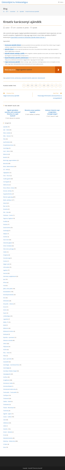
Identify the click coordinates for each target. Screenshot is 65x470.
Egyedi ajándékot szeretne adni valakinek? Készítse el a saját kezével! (13, 113)
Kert (4, 297)
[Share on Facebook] (28, 85)
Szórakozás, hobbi (7, 383)
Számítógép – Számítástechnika (11, 365)
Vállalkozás (6, 423)
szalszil (7, 28)
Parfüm (5, 349)
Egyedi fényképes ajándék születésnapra (16, 57)
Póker (4, 355)
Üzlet (4, 420)
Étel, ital (5, 206)
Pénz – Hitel (6, 352)
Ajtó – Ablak (6, 130)
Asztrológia (18, 78)
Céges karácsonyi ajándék (12, 62)
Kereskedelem (6, 291)
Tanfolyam (6, 395)
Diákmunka (6, 185)
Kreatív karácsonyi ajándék (32, 11)
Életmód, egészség (8, 197)
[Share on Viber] (40, 85)
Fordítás (5, 221)
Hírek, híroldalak (7, 246)
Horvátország (6, 258)
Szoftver (5, 377)
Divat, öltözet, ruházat (8, 188)
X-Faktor (5, 444)
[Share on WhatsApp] (60, 85)
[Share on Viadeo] (56, 85)
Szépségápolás (7, 374)
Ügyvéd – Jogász (7, 413)
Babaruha (5, 154)
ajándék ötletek (10, 78)
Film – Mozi (6, 212)
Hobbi (4, 252)
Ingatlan (5, 270)
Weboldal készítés (7, 438)
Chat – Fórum (6, 175)
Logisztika (5, 319)
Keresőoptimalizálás (8, 294)
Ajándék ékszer (9, 49)
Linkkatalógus (6, 316)
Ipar (4, 279)
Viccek (4, 435)
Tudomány (6, 410)
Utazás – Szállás (7, 416)
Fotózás (5, 224)
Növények (5, 334)
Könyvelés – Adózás (8, 304)
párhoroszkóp (41, 78)
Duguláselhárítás (7, 194)
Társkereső (6, 398)
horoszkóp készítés (26, 78)
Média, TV (5, 322)
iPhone (5, 282)
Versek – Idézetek (7, 432)
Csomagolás (6, 181)
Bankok (5, 157)
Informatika (6, 267)
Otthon (5, 343)
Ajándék (35, 28)
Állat (4, 139)
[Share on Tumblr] (52, 85)
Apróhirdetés (6, 142)
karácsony (34, 78)
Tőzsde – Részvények (8, 407)
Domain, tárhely (7, 191)
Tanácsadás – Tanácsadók (9, 392)
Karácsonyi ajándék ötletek (13, 45)
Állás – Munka (6, 136)
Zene (4, 447)
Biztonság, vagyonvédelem (10, 160)
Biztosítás (5, 163)
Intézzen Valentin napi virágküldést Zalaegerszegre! (52, 112)
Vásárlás (5, 429)
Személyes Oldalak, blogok (10, 371)
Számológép (6, 368)
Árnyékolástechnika (8, 145)
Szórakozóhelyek (7, 386)
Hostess (5, 261)
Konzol (5, 307)
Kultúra (5, 310)
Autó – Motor (6, 151)
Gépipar (5, 233)
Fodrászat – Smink (7, 215)
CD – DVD (5, 169)
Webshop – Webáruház (9, 441)
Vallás (4, 426)
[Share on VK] (44, 85)
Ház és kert (6, 239)
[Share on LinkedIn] (36, 85)
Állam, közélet (6, 133)
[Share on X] (24, 85)
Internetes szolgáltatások (9, 276)
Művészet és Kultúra (8, 331)
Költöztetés (6, 301)
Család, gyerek (7, 178)
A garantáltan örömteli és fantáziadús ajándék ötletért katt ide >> (28, 37)
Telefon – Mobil (7, 401)
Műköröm (5, 328)
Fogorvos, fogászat (8, 218)
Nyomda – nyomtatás (8, 337)
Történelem (6, 404)
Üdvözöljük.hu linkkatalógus (15, 2)
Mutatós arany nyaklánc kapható (32, 111)
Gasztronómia (6, 227)
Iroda (4, 285)
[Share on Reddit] (48, 85)
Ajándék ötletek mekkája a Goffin (14, 53)
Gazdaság (5, 230)
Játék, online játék (7, 288)
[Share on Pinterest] (32, 85)
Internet (5, 273)
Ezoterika (5, 209)
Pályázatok (6, 346)
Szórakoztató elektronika (9, 389)
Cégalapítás (6, 172)
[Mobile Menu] (60, 2)
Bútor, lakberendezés (8, 166)
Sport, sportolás (7, 359)
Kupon (5, 313)
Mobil (4, 325)
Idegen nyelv (6, 264)
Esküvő (5, 203)
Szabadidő (6, 362)
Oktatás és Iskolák (7, 340)
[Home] (3, 11)
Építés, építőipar (7, 200)
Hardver (5, 236)
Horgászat (5, 255)
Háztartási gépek (7, 243)
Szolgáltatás (6, 380)
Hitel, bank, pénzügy (8, 249)
